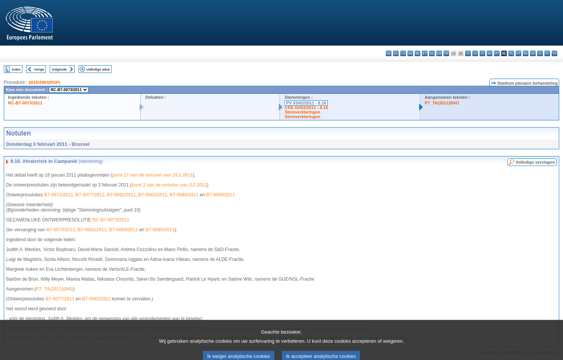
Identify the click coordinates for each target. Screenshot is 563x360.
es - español (396, 53)
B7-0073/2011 (58, 194)
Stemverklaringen (302, 112)
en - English (439, 53)
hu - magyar (489, 53)
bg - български (389, 53)
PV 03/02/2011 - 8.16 (306, 103)
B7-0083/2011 (152, 194)
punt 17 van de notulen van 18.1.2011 (152, 175)
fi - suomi (547, 53)
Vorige (39, 69)
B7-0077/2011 (89, 194)
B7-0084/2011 (184, 194)
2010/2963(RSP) (44, 82)
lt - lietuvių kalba (482, 53)
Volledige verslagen (535, 162)
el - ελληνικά (432, 53)
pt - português (518, 53)
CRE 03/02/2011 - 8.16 (306, 107)
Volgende (59, 69)
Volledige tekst (98, 69)
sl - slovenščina (540, 53)
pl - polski (511, 53)
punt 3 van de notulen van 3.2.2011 (169, 185)
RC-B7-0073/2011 (25, 103)
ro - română (525, 53)
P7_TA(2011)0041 (442, 103)
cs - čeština (403, 53)
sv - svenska (554, 53)
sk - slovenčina (533, 53)
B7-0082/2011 (121, 194)
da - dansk (410, 53)
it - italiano (468, 53)
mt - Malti (497, 53)
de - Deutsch (417, 53)
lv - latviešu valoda (475, 53)
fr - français (446, 53)
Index (16, 69)
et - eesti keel (425, 53)
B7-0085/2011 (220, 194)
